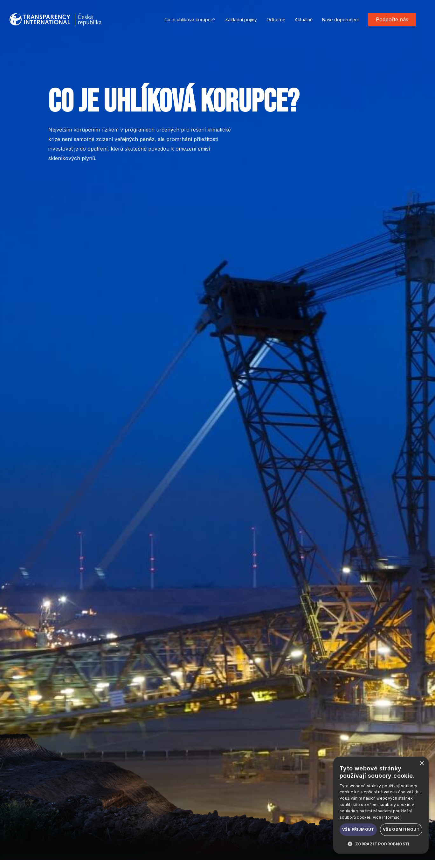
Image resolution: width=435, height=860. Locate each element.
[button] (381, 843)
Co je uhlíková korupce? (190, 19)
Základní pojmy (241, 19)
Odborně (275, 19)
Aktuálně (304, 19)
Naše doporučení (340, 19)
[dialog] (381, 805)
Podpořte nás (392, 19)
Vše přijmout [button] (358, 829)
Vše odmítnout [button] (401, 829)
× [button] (421, 763)
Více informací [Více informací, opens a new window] (387, 817)
